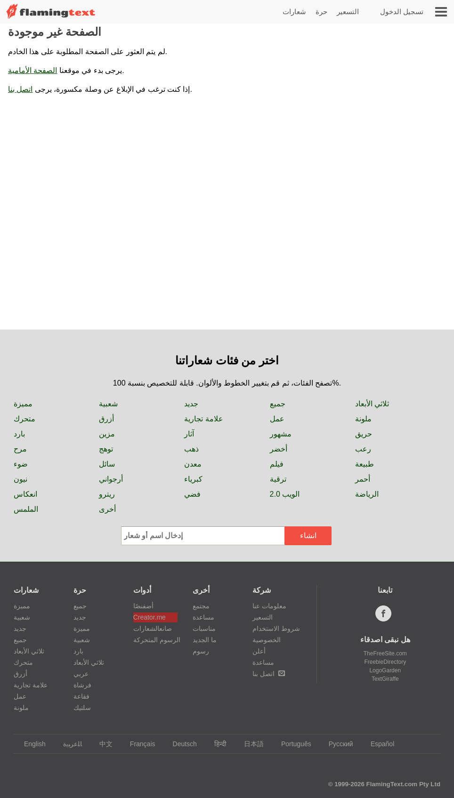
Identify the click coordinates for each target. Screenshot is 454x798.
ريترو (107, 494)
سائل (107, 464)
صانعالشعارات (152, 628)
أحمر (362, 479)
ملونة (363, 419)
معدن (193, 464)
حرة (321, 12)
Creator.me (149, 617)
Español (378, 744)
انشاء (308, 536)
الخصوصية (266, 640)
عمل (277, 419)
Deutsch (180, 744)
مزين (107, 434)
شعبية (108, 404)
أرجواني (111, 479)
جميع (277, 404)
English (30, 744)
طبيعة (364, 464)
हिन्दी (216, 744)
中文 (101, 744)
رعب (363, 449)
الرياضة (367, 494)
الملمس (26, 509)
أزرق (106, 419)
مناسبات (204, 628)
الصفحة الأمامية (32, 70)
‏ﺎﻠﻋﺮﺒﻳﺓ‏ (68, 744)
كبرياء (193, 479)
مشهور (281, 434)
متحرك (24, 419)
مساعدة (203, 617)
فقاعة (81, 696)
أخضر (278, 449)
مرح (20, 449)
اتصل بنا (20, 89)
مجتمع (201, 606)
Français (138, 744)
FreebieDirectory (385, 662)
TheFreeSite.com (385, 653)
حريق (363, 434)
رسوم (201, 651)
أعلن (259, 651)
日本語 (249, 744)
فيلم (277, 464)
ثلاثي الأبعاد (372, 404)
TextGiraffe (385, 679)
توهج (106, 449)
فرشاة (82, 685)
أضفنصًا (143, 606)
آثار (189, 434)
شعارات (294, 12)
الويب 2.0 (285, 494)
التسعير (348, 12)
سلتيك (82, 707)
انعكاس (25, 494)
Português (291, 744)
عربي (81, 673)
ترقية (278, 479)
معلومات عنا (269, 606)
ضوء (21, 464)
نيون (20, 479)
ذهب (191, 449)
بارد (19, 434)
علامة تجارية (203, 419)
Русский (336, 744)
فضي (192, 494)
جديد (191, 404)
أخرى (107, 509)
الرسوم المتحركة (155, 640)
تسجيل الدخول (401, 12)
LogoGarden (385, 670)
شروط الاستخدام (276, 628)
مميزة (23, 404)
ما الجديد (205, 640)
